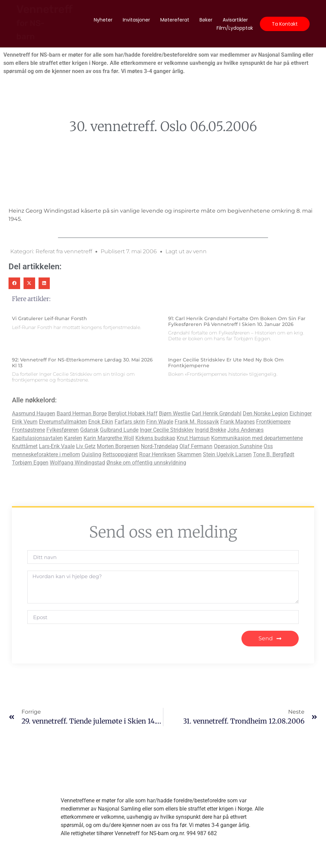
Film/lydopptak (235, 28)
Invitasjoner (136, 19)
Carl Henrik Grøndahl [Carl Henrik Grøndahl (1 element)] (216, 413)
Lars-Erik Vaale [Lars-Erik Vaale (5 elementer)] (57, 446)
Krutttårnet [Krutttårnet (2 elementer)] (25, 446)
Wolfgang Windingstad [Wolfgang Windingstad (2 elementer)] (77, 462)
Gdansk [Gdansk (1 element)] (89, 430)
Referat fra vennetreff (63, 251)
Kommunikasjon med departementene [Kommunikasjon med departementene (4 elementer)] (257, 438)
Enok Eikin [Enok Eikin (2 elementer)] (100, 421)
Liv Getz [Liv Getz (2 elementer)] (85, 446)
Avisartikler (235, 19)
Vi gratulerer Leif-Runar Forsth (49, 318)
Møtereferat (174, 19)
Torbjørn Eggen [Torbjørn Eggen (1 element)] (30, 462)
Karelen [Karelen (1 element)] (73, 438)
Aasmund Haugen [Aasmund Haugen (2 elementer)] (33, 413)
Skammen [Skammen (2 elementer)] (189, 454)
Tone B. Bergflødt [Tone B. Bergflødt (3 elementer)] (273, 454)
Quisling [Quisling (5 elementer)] (91, 454)
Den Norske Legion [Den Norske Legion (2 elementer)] (265, 413)
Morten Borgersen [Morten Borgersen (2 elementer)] (118, 446)
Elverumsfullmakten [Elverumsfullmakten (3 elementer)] (63, 421)
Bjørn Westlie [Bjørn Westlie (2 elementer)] (174, 413)
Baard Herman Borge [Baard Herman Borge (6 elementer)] (82, 413)
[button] (14, 283)
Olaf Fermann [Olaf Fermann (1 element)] (195, 446)
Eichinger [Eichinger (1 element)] (301, 413)
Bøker (205, 19)
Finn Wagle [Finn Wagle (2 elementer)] (159, 421)
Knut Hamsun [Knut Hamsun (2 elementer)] (193, 438)
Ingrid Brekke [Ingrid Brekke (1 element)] (210, 430)
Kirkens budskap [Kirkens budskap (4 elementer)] (155, 438)
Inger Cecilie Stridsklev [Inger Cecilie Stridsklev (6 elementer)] (167, 430)
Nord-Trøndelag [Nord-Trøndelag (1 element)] (159, 446)
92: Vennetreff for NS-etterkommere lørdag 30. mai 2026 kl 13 (82, 363)
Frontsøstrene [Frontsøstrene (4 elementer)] (28, 430)
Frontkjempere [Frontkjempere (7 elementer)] (273, 421)
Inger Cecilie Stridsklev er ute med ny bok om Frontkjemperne (226, 363)
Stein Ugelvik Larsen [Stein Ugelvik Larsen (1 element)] (227, 454)
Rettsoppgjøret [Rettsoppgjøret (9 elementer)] (120, 454)
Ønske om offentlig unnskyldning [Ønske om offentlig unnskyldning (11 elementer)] (146, 462)
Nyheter (103, 19)
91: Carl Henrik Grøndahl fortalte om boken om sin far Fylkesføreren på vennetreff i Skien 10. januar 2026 (237, 321)
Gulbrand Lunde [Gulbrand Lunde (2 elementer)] (119, 430)
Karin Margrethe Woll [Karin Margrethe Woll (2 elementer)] (109, 438)
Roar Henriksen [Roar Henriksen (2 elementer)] (157, 454)
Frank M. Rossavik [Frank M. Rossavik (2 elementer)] (197, 421)
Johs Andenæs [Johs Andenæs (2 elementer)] (245, 430)
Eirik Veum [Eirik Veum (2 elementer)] (25, 421)
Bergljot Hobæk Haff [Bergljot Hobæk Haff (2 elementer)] (133, 413)
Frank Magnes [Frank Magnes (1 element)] (237, 421)
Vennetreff (44, 22)
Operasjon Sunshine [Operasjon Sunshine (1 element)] (238, 446)
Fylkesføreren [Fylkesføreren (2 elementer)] (62, 430)
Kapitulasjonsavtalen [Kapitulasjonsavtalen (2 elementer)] (37, 438)
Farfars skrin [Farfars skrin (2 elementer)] (130, 421)
